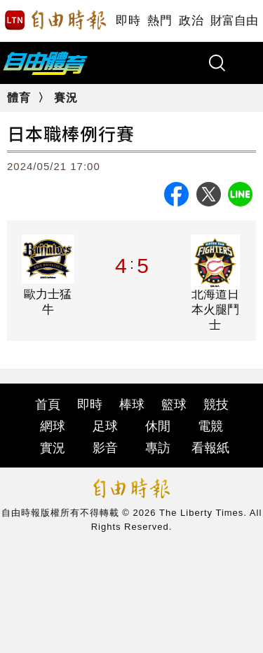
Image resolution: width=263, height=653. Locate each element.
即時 (128, 20)
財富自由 (233, 20)
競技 (216, 405)
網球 (52, 426)
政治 (191, 20)
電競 (210, 426)
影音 (105, 448)
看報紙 (210, 448)
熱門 (159, 20)
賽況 (66, 98)
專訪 (157, 448)
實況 (52, 448)
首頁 (47, 405)
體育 (19, 98)
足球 (105, 426)
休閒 (157, 426)
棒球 (131, 405)
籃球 (174, 405)
